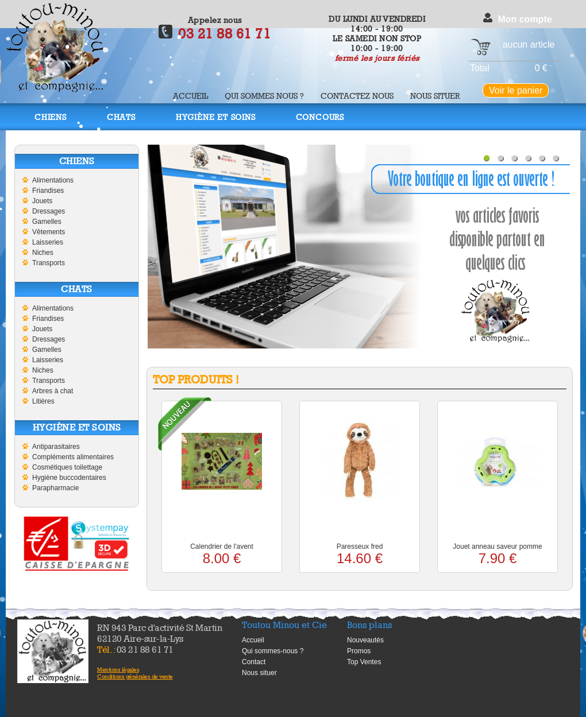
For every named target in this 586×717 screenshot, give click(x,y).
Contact (253, 662)
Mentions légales (118, 669)
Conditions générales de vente (135, 676)
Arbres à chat (52, 391)
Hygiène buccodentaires (69, 478)
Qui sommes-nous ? (272, 651)
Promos (359, 651)
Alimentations (53, 180)
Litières (43, 401)
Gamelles (46, 222)
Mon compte (525, 19)
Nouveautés (365, 640)
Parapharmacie (55, 488)
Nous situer (435, 95)
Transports (48, 263)
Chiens (50, 117)
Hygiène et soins (216, 117)
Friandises (48, 191)
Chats (121, 117)
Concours (320, 117)
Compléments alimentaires (73, 457)
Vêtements (48, 232)
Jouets (42, 201)
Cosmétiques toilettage (67, 467)
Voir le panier (515, 90)
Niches (42, 253)
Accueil (190, 95)
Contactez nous (357, 95)
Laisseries (47, 242)
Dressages (48, 211)
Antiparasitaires (56, 447)
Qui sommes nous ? (264, 95)
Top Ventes (364, 662)
